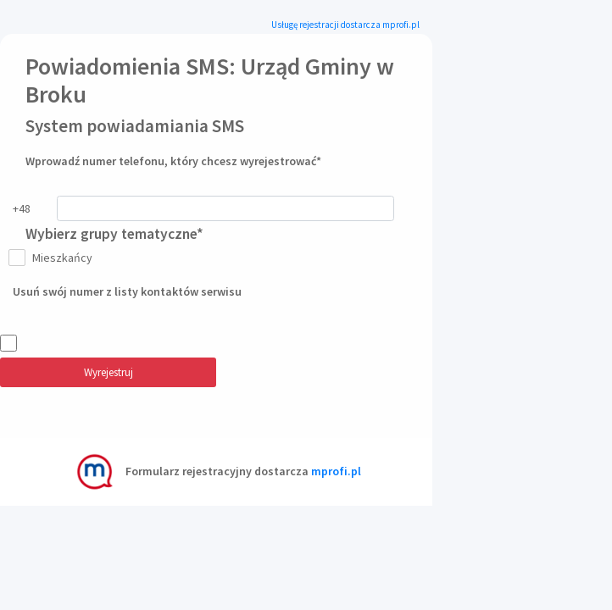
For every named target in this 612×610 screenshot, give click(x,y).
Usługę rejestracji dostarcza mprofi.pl (345, 24)
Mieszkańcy (58, 257)
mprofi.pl (336, 471)
